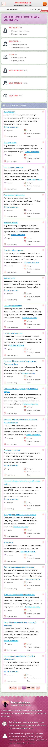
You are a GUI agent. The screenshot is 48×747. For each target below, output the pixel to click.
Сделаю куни (9, 278)
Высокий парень (11, 222)
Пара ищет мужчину (18, 58)
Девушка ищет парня (19, 44)
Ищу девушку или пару (13, 167)
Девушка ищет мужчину (20, 47)
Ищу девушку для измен (14, 195)
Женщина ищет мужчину (20, 31)
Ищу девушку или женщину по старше (20, 514)
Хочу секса (8, 542)
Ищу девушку (16, 83)
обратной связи (28, 743)
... (24, 687)
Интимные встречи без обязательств (19, 594)
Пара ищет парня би (12, 450)
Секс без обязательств (13, 250)
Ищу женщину (16, 70)
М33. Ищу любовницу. (13, 305)
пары (12, 54)
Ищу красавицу (10, 142)
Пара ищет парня (17, 61)
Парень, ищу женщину (13, 333)
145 (28, 687)
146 (33, 687)
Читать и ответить (11, 127)
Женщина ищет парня (19, 34)
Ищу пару (14, 96)
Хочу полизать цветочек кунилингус (19, 567)
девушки (13, 41)
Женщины (14, 28)
